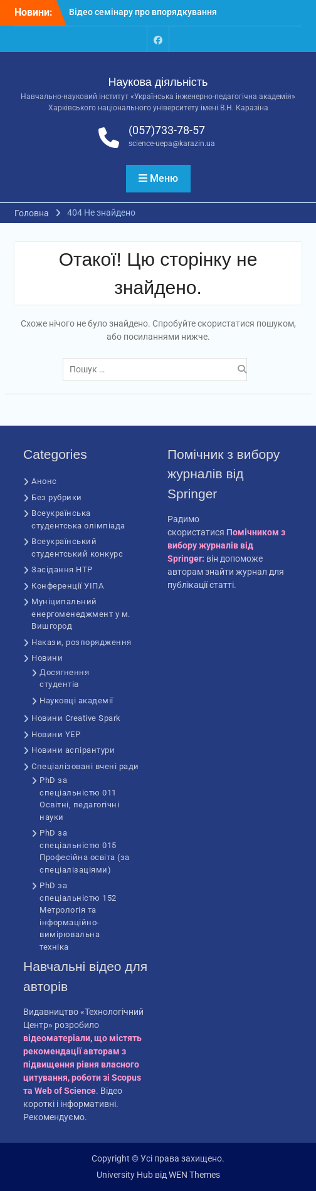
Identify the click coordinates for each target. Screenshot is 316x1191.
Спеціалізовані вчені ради (85, 766)
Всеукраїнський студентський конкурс (77, 548)
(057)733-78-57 (167, 130)
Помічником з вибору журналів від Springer (226, 545)
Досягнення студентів (64, 679)
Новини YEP (55, 734)
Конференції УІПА (67, 585)
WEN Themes (194, 1175)
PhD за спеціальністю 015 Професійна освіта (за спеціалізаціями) (85, 851)
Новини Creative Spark (76, 718)
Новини (47, 658)
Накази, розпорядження (81, 642)
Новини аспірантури (73, 750)
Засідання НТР (62, 569)
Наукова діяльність (158, 82)
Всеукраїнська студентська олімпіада (78, 519)
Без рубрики (56, 497)
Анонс (44, 481)
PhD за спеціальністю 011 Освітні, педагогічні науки (79, 798)
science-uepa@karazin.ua (172, 143)
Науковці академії (76, 700)
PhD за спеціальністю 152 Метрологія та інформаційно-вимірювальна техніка (78, 916)
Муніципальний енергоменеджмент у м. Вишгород (80, 614)
